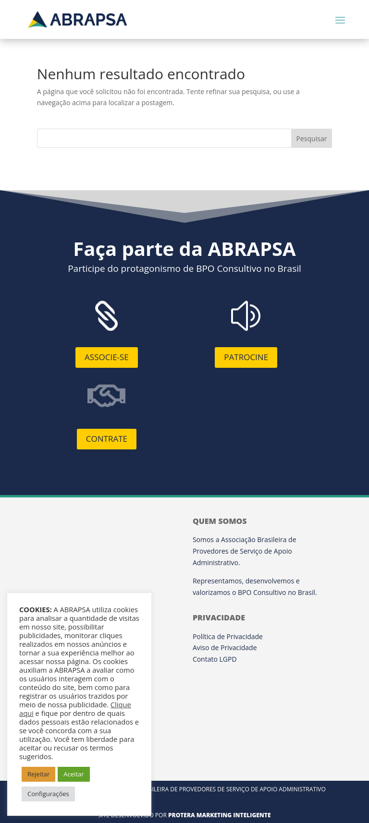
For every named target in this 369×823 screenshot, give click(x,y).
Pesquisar (311, 138)
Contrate (106, 438)
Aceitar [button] (73, 774)
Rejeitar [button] (38, 774)
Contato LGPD (215, 659)
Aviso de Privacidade (225, 647)
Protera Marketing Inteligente (219, 815)
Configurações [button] (48, 793)
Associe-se (107, 357)
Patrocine (246, 357)
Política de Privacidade (228, 636)
